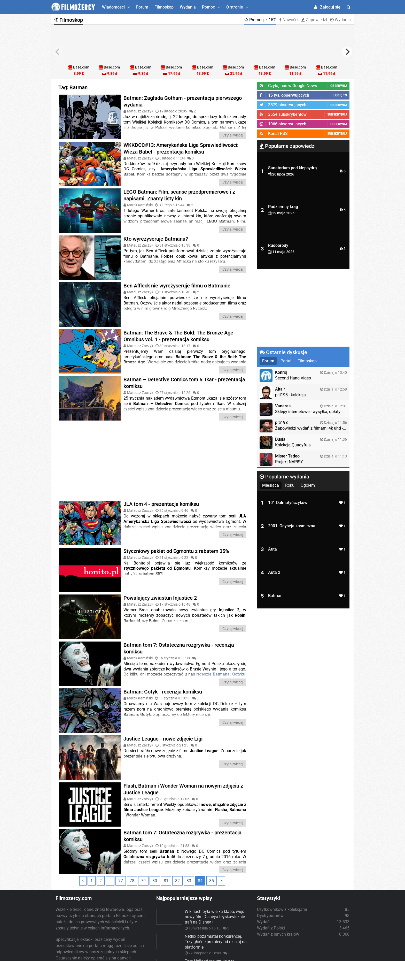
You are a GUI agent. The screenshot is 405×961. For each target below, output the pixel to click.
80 (154, 841)
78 (132, 841)
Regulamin (277, 955)
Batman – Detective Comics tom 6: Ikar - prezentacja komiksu (184, 371)
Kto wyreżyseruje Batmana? (155, 238)
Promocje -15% (260, 19)
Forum (142, 7)
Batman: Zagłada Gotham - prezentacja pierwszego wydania (182, 101)
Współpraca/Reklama (312, 955)
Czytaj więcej (232, 135)
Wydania (188, 7)
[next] (347, 52)
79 (143, 841)
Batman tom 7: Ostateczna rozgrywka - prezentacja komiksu (182, 796)
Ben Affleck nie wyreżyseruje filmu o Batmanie (176, 280)
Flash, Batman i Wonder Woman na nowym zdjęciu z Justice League (183, 749)
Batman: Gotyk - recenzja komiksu (162, 663)
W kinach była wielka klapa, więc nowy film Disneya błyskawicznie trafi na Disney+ (215, 877)
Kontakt (344, 955)
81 (166, 841)
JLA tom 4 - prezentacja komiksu (161, 493)
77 (120, 841)
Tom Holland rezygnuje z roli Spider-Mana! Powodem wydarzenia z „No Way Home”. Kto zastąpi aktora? (216, 929)
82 (177, 841)
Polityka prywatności (243, 955)
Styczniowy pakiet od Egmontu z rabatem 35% (176, 534)
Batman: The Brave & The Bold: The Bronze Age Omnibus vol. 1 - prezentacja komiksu (178, 324)
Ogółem (308, 485)
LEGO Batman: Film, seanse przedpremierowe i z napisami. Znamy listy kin (179, 195)
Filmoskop (164, 7)
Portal (286, 361)
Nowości (288, 19)
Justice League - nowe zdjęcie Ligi (162, 705)
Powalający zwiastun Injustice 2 (160, 575)
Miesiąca (270, 485)
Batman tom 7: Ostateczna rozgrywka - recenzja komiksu (178, 620)
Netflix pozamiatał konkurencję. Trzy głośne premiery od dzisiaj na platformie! (216, 902)
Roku (289, 485)
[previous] (58, 52)
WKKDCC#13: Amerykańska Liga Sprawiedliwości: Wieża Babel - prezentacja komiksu (180, 148)
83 (188, 841)
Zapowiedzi (314, 19)
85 (211, 841)
